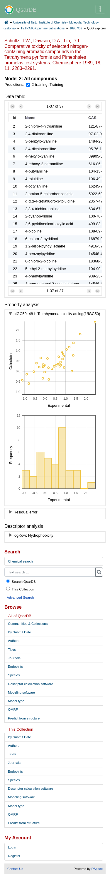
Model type (16, 701)
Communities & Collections (28, 623)
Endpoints (15, 666)
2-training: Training (47, 84)
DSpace (97, 869)
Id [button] (14, 118)
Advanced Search (20, 597)
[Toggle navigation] (100, 9)
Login (12, 847)
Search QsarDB (21, 581)
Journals (14, 658)
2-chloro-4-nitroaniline (43, 126)
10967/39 (76, 28)
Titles (12, 649)
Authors (13, 640)
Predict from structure (24, 718)
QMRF (13, 709)
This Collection (20, 589)
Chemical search (20, 561)
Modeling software (21, 692)
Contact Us (15, 869)
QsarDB (21, 9)
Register (14, 856)
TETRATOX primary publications (43, 28)
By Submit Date (19, 632)
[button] (12, 106)
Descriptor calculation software (30, 684)
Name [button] (30, 118)
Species (14, 675)
